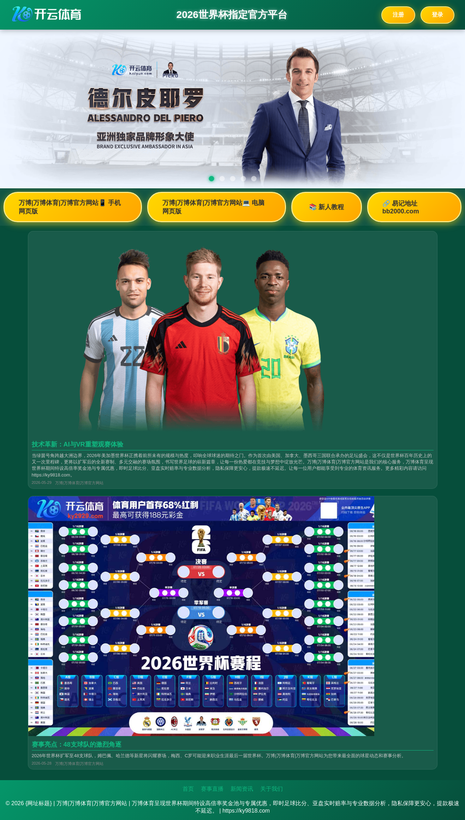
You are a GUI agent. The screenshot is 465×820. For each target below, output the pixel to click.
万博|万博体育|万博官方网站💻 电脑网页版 (213, 207)
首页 (188, 789)
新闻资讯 (242, 789)
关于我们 (271, 789)
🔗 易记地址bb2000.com (400, 207)
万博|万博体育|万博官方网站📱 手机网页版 (70, 207)
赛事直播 (212, 789)
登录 (437, 15)
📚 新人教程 (326, 207)
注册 (398, 15)
